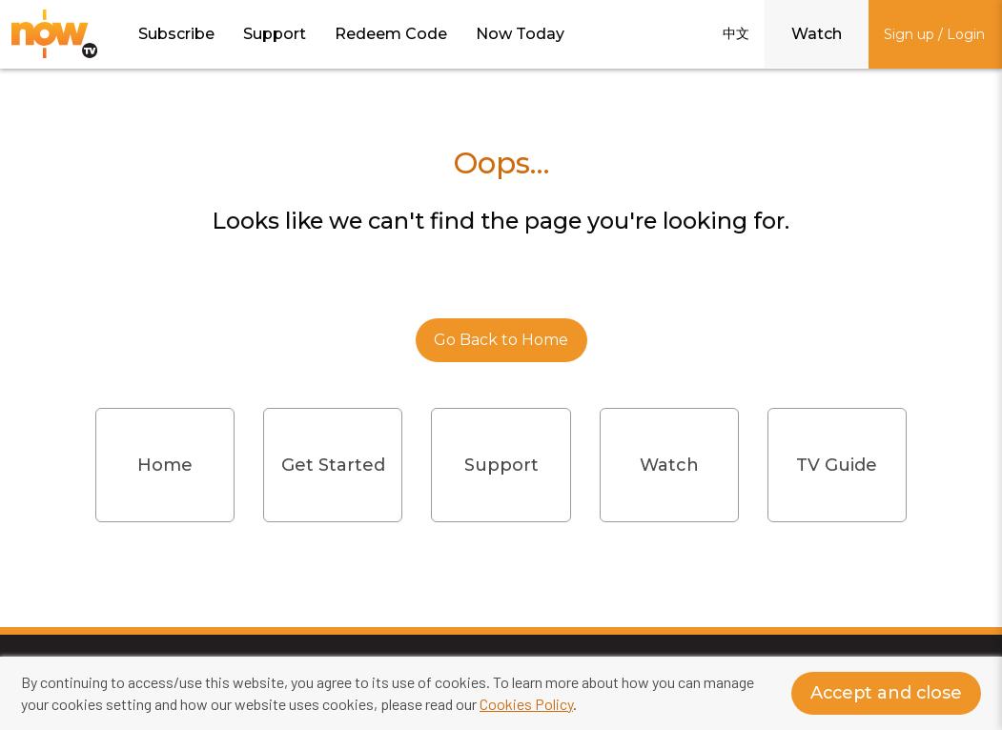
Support (274, 34)
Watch (816, 34)
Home (165, 465)
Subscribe (176, 34)
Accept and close (884, 693)
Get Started (333, 465)
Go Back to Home (501, 340)
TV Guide (836, 465)
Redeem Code (391, 34)
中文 (736, 33)
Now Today (520, 34)
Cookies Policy (526, 704)
